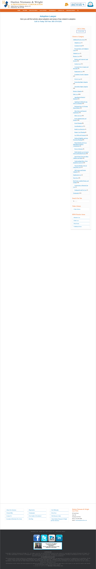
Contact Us (9, 516)
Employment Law (78, 71)
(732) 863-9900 (81, 31)
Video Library (76, 209)
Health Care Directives (79, 129)
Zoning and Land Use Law (80, 190)
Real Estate (76, 223)
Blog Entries (31, 510)
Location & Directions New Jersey (14, 519)
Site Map (30, 519)
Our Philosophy (55, 510)
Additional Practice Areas (79, 39)
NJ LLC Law (77, 79)
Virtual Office (9, 513)
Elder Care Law (78, 115)
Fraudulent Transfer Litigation (81, 74)
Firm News (75, 178)
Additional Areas (77, 226)
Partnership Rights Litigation (81, 82)
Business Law (76, 56)
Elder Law (75, 94)
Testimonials (76, 193)
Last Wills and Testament (80, 135)
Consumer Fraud (78, 45)
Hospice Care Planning (79, 132)
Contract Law (77, 63)
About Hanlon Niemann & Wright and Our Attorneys (59, 519)
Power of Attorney (78, 149)
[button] (78, 10)
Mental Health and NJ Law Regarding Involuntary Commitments (80, 144)
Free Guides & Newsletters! (34, 516)
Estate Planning (78, 123)
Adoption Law (77, 42)
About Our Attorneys (11, 510)
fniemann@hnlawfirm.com (81, 520)
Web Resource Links (56, 516)
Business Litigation (77, 91)
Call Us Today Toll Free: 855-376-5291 (48, 21)
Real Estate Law (50, 531)
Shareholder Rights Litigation (81, 86)
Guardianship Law (78, 126)
